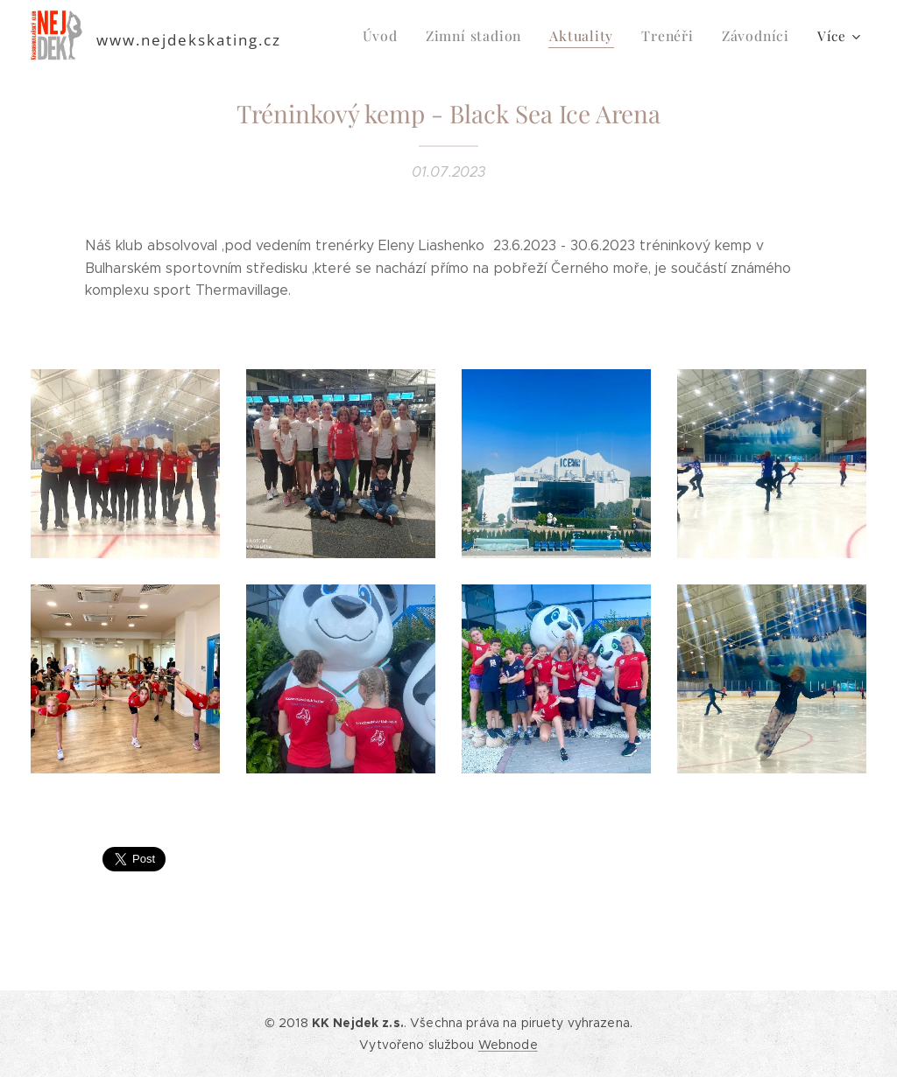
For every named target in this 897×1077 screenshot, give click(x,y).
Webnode (508, 1045)
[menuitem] (395, 36)
